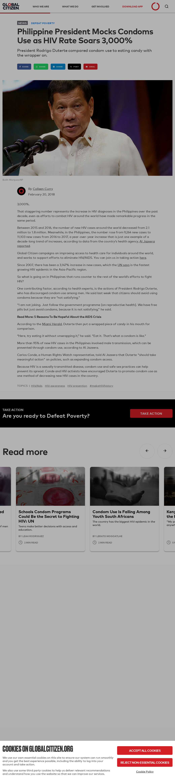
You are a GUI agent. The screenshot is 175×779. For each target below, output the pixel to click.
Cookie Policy (145, 771)
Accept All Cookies (145, 750)
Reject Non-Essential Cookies (144, 762)
